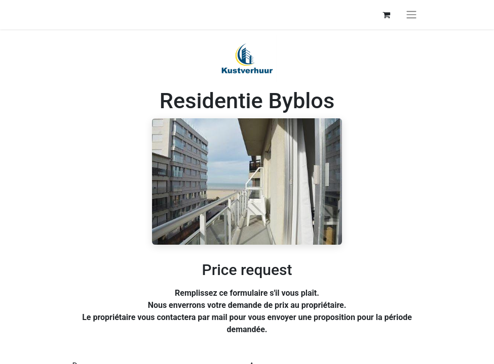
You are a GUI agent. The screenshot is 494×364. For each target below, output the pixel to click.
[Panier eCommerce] (386, 15)
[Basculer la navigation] (411, 14)
